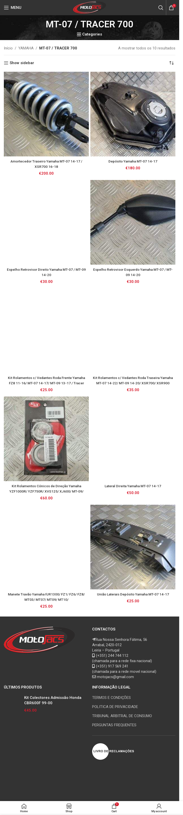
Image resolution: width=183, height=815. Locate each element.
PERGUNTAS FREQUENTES (114, 725)
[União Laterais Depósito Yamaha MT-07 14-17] (132, 547)
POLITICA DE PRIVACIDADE (115, 706)
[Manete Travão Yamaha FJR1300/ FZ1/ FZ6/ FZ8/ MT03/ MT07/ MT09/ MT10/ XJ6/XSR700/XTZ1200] (46, 547)
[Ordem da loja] (171, 63)
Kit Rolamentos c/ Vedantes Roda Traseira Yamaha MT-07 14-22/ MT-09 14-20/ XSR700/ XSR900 (132, 383)
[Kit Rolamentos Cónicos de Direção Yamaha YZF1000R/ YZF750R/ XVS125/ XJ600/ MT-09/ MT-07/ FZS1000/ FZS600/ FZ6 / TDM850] (46, 438)
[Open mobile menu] (12, 8)
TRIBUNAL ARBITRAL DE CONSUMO (122, 716)
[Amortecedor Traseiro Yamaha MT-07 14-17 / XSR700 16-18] (46, 114)
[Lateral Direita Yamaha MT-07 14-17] (132, 438)
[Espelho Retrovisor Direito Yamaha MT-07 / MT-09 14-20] (46, 222)
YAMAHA (26, 48)
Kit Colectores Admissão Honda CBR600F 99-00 (52, 700)
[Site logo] (89, 7)
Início (8, 48)
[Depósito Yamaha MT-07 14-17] (132, 114)
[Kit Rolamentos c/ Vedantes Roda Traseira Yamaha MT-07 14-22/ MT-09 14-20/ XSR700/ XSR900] (132, 330)
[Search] (161, 8)
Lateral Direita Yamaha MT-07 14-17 (132, 486)
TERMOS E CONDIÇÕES (111, 697)
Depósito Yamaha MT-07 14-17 (133, 161)
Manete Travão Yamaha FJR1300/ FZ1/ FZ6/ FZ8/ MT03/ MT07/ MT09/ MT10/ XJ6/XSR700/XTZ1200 (46, 599)
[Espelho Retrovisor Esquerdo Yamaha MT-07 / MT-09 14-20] (132, 222)
